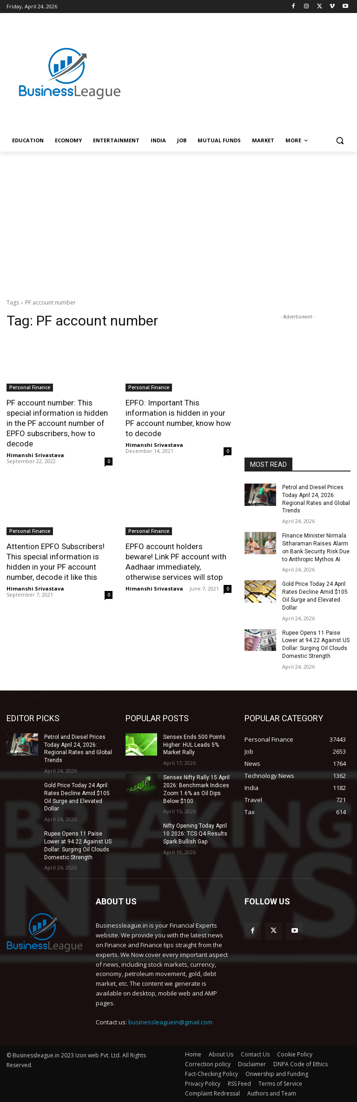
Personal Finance (29, 387)
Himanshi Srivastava (35, 454)
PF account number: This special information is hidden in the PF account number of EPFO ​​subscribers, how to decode (57, 423)
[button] (339, 141)
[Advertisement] (241, 63)
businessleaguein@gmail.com (170, 1022)
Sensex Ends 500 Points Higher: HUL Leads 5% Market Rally (194, 745)
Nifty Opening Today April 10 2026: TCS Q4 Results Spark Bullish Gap (195, 834)
